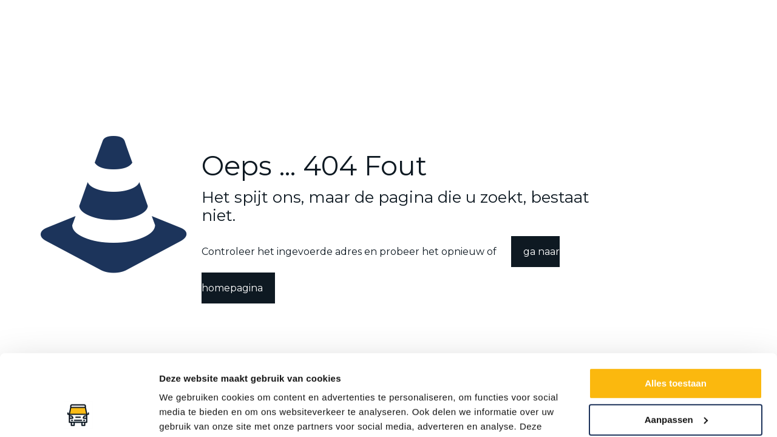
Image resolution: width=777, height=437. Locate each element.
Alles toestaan (676, 307)
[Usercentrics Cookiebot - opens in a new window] (78, 413)
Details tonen (188, 413)
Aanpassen (676, 343)
